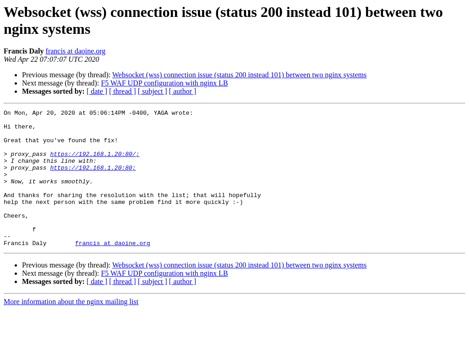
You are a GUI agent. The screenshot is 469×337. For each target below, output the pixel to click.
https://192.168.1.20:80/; (94, 163)
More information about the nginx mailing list (71, 329)
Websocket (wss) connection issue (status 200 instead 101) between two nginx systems (239, 75)
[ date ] (97, 91)
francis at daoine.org (76, 51)
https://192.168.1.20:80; (93, 180)
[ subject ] (152, 91)
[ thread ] (122, 91)
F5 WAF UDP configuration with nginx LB (164, 83)
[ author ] (182, 91)
